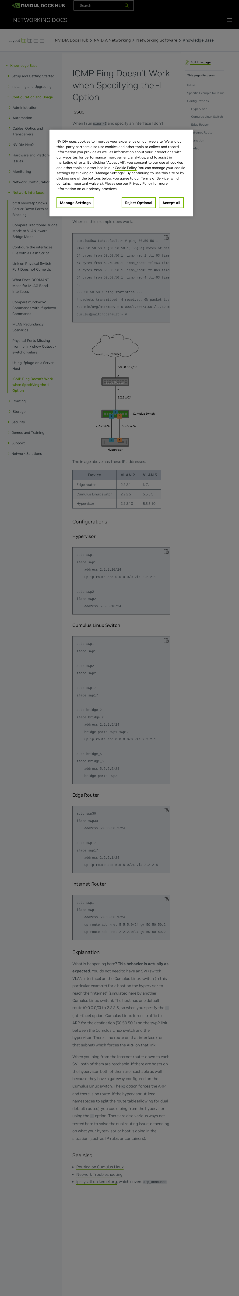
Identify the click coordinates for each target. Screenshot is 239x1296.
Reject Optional (138, 202)
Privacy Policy (140, 183)
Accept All (171, 202)
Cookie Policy (126, 168)
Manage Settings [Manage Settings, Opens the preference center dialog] (75, 202)
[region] (121, 173)
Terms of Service (155, 178)
